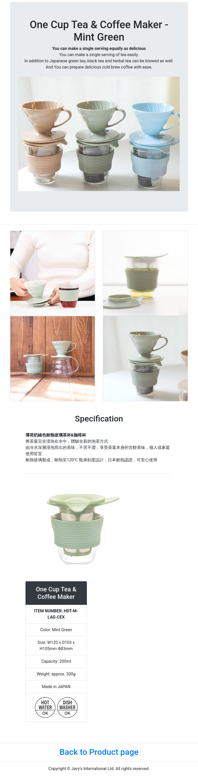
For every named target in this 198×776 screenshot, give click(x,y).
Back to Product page (99, 752)
